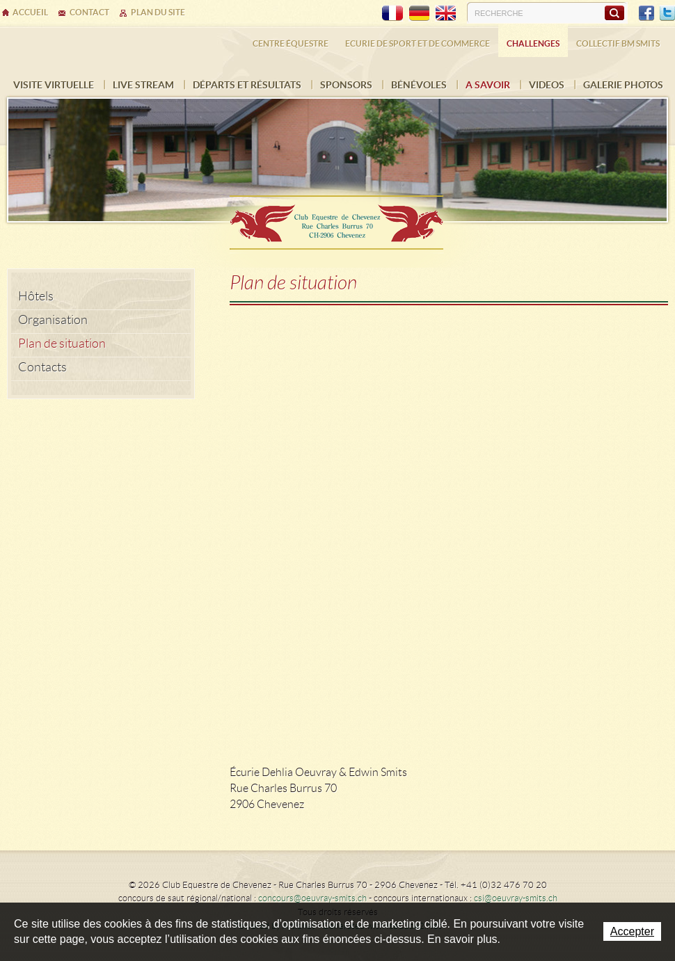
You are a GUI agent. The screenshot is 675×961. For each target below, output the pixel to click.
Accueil (30, 12)
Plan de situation (62, 343)
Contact (89, 12)
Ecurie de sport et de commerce (417, 43)
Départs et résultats (247, 84)
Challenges (533, 43)
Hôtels (36, 296)
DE (418, 13)
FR (392, 13)
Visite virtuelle (53, 84)
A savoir (488, 84)
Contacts (42, 367)
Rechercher (614, 12)
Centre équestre (290, 43)
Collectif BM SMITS (618, 43)
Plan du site (158, 12)
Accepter (632, 931)
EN (445, 13)
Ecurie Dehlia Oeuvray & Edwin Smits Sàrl (337, 218)
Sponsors (346, 84)
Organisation (53, 320)
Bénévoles (419, 84)
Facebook (646, 13)
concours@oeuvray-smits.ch (312, 898)
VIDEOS (546, 84)
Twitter (667, 13)
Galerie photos (623, 84)
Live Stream (143, 84)
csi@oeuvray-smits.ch (515, 898)
